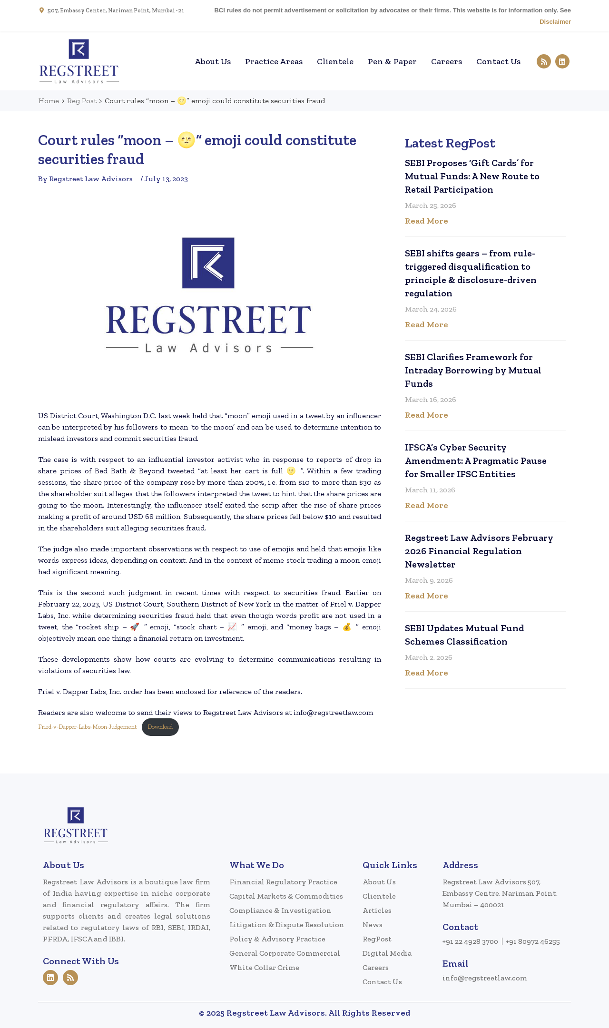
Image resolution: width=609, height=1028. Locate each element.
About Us (213, 61)
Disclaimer (555, 21)
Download (160, 726)
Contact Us (498, 61)
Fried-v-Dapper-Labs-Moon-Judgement (87, 726)
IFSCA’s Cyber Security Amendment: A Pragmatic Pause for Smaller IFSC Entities (476, 460)
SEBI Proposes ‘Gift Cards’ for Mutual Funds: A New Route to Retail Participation (472, 176)
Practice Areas (274, 61)
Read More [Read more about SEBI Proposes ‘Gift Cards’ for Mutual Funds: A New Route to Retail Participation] (426, 220)
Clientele (335, 61)
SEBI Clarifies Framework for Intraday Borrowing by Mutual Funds (473, 370)
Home (173, 61)
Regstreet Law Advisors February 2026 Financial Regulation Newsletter (479, 551)
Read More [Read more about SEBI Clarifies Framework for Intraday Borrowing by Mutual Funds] (426, 415)
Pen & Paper (392, 61)
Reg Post (82, 100)
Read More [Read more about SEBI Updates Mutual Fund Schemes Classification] (426, 672)
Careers (446, 61)
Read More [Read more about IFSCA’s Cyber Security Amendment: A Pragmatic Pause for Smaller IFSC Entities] (426, 505)
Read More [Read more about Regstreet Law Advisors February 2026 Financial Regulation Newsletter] (426, 595)
